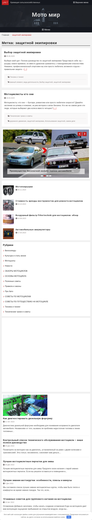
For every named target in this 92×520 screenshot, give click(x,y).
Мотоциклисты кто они (19, 94)
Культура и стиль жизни (15, 256)
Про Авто (9, 291)
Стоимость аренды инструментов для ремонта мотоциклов (49, 201)
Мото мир (46, 14)
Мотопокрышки (24, 186)
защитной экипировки (62, 82)
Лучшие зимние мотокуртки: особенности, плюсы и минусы (37, 480)
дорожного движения (18, 121)
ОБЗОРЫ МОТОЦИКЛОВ (16, 271)
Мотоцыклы (10, 261)
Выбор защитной (46, 82)
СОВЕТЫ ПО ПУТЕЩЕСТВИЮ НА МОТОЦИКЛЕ (26, 302)
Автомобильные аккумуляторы (33, 229)
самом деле (70, 121)
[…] (25, 69)
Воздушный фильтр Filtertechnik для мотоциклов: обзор (47, 215)
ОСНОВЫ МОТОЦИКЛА (15, 276)
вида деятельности (31, 82)
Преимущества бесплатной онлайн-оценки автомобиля (41, 171)
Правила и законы (13, 286)
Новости (8, 266)
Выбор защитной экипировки (22, 52)
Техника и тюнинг (17, 77)
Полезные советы (13, 281)
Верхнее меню (80, 2)
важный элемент (16, 82)
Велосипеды (10, 251)
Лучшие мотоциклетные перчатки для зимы (28, 461)
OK (69, 517)
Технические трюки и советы (21, 116)
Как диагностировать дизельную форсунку (27, 418)
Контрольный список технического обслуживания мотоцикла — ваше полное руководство (43, 441)
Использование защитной (55, 121)
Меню (46, 29)
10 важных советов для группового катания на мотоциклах (37, 499)
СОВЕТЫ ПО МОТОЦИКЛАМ (18, 296)
